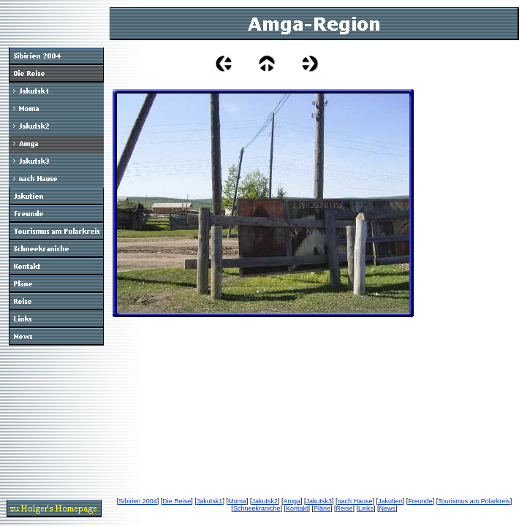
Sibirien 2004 (137, 501)
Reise (344, 508)
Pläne (322, 508)
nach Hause (355, 501)
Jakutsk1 (210, 501)
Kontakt (297, 508)
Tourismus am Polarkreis (474, 501)
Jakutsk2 (264, 501)
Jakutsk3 (319, 501)
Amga (291, 501)
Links (366, 508)
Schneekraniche (257, 508)
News (387, 508)
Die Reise (176, 501)
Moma (237, 501)
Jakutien (390, 501)
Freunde (420, 501)
